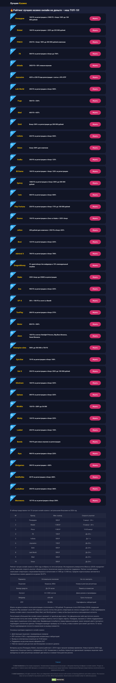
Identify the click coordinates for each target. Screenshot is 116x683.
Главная (58, 662)
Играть (95, 18)
